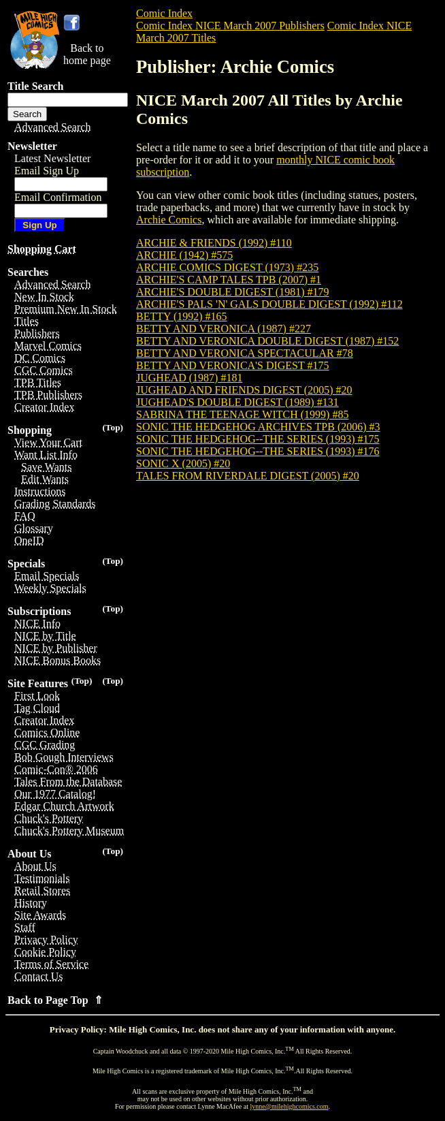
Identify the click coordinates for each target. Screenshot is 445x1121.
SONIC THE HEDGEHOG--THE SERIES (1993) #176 (257, 451)
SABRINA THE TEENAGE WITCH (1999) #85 (242, 414)
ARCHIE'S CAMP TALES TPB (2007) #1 (228, 279)
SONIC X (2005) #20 (183, 463)
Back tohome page (87, 54)
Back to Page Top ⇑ (55, 1000)
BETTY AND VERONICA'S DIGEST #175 (232, 365)
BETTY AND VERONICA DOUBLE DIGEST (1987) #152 (267, 341)
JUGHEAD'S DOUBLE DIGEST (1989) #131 (237, 402)
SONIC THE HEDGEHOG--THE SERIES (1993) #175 (257, 439)
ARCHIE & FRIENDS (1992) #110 (214, 243)
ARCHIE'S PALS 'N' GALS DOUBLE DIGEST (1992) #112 (269, 304)
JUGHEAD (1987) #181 (189, 377)
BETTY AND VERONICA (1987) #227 (223, 328)
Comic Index (164, 13)
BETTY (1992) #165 (181, 316)
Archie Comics (168, 219)
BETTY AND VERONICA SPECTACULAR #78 (244, 353)
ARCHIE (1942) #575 (184, 255)
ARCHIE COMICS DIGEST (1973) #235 (227, 267)
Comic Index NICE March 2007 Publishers (230, 25)
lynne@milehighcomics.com (289, 1106)
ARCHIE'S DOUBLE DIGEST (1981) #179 (232, 292)
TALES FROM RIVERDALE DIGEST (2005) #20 (247, 475)
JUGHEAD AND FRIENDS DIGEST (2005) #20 (244, 390)
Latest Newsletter (52, 158)
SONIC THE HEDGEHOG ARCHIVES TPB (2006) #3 (258, 426)
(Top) (112, 427)
